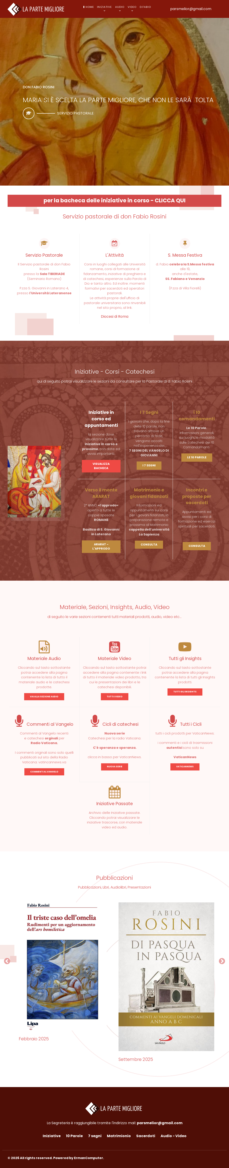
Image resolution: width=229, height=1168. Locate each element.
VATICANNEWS (185, 766)
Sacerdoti (145, 1135)
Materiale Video (114, 659)
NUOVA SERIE (114, 766)
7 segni (95, 1135)
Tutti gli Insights (185, 659)
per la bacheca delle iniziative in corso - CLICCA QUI (115, 200)
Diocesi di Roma (114, 316)
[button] (7, 961)
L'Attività (115, 255)
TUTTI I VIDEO (115, 696)
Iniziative (52, 1135)
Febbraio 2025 (34, 1039)
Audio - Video (174, 1135)
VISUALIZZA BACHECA (101, 466)
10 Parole (74, 1135)
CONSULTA (149, 544)
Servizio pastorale (75, 113)
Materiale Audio (44, 659)
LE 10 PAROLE (196, 457)
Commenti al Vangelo (44, 724)
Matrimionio (119, 1135)
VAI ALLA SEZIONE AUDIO (44, 696)
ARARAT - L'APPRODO (101, 546)
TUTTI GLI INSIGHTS (185, 691)
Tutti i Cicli (184, 724)
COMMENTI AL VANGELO (44, 771)
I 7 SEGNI (149, 465)
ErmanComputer (88, 1158)
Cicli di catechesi (114, 724)
